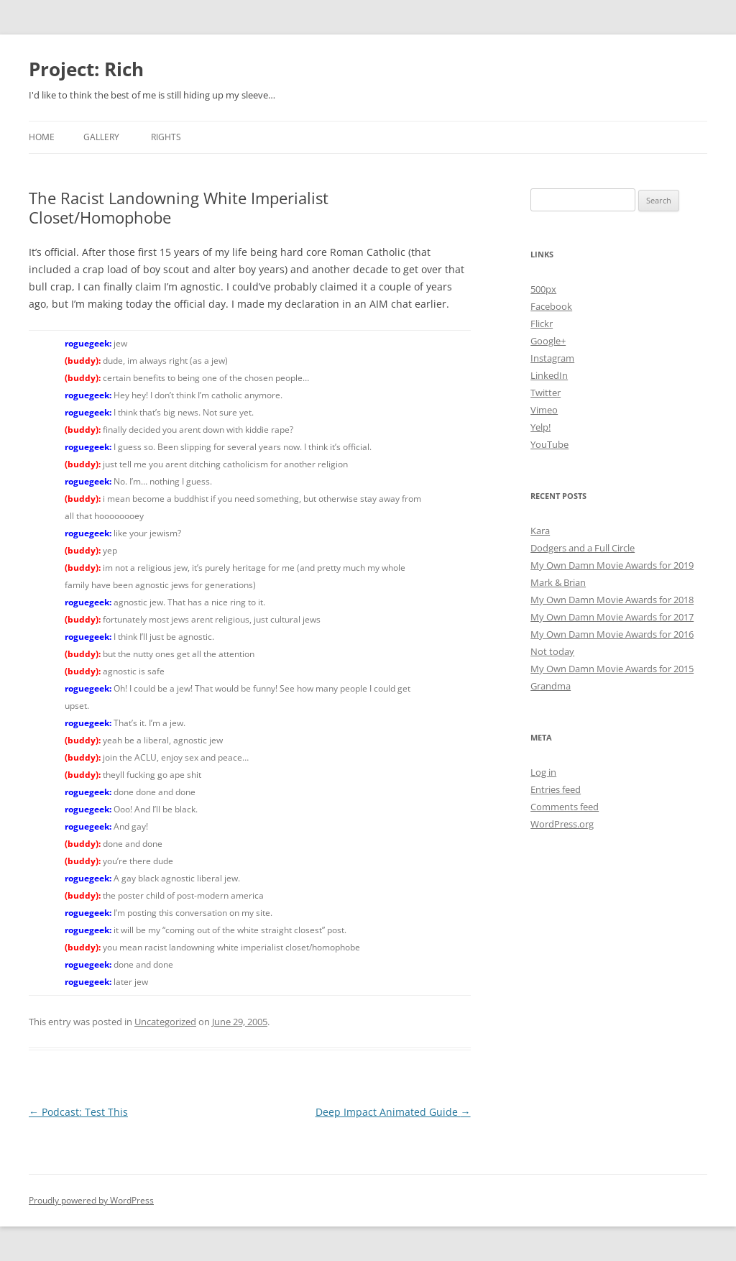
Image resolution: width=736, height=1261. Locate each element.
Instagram (552, 358)
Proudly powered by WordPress (91, 1200)
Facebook (551, 306)
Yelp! (540, 427)
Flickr (541, 323)
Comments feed (564, 806)
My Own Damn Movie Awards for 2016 (612, 634)
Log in (543, 772)
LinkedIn (549, 375)
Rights (166, 137)
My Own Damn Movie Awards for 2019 (612, 565)
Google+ (548, 340)
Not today (552, 651)
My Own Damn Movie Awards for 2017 (612, 616)
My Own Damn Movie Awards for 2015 (612, 668)
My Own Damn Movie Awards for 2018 (612, 599)
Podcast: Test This (78, 1112)
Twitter (545, 392)
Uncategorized (165, 1021)
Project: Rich (86, 69)
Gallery (101, 137)
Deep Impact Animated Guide (393, 1112)
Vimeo (544, 409)
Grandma (550, 685)
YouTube (549, 444)
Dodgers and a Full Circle (582, 547)
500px (543, 289)
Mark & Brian (558, 582)
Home (42, 137)
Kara (540, 530)
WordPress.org (562, 823)
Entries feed (555, 789)
